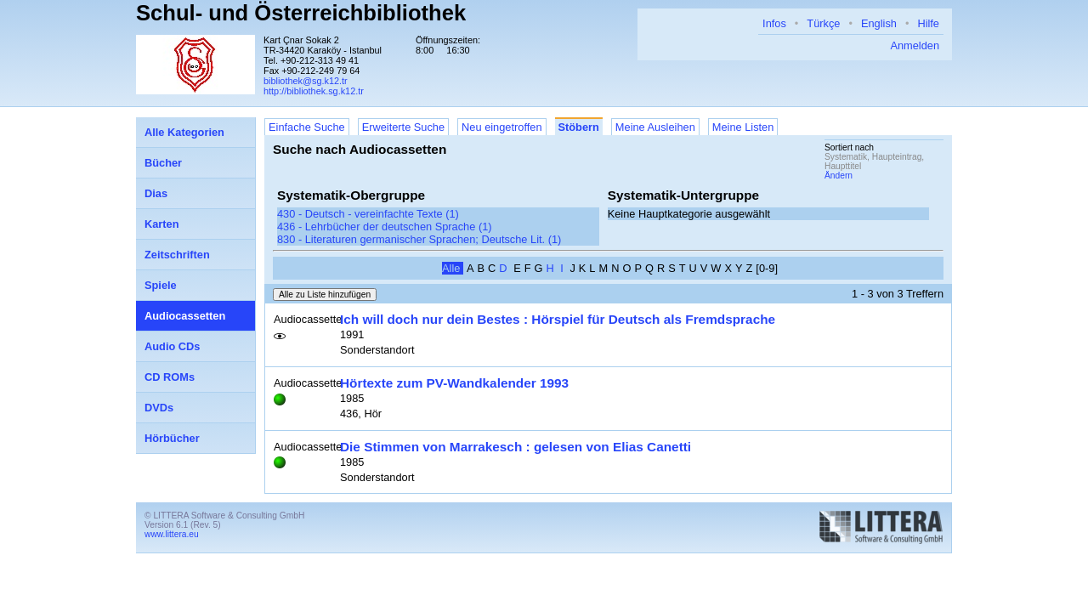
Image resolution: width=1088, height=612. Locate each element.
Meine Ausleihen (655, 127)
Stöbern (578, 127)
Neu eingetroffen (501, 127)
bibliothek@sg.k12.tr (306, 81)
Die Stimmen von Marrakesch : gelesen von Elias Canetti (515, 446)
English (879, 23)
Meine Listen (743, 127)
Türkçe (823, 23)
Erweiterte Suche (403, 127)
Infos (774, 23)
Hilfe (928, 23)
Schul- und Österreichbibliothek (301, 13)
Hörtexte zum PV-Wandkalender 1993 (454, 383)
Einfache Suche (307, 127)
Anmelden (914, 45)
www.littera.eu (171, 534)
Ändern (838, 175)
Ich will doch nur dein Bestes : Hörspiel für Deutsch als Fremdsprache (557, 319)
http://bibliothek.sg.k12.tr (314, 91)
